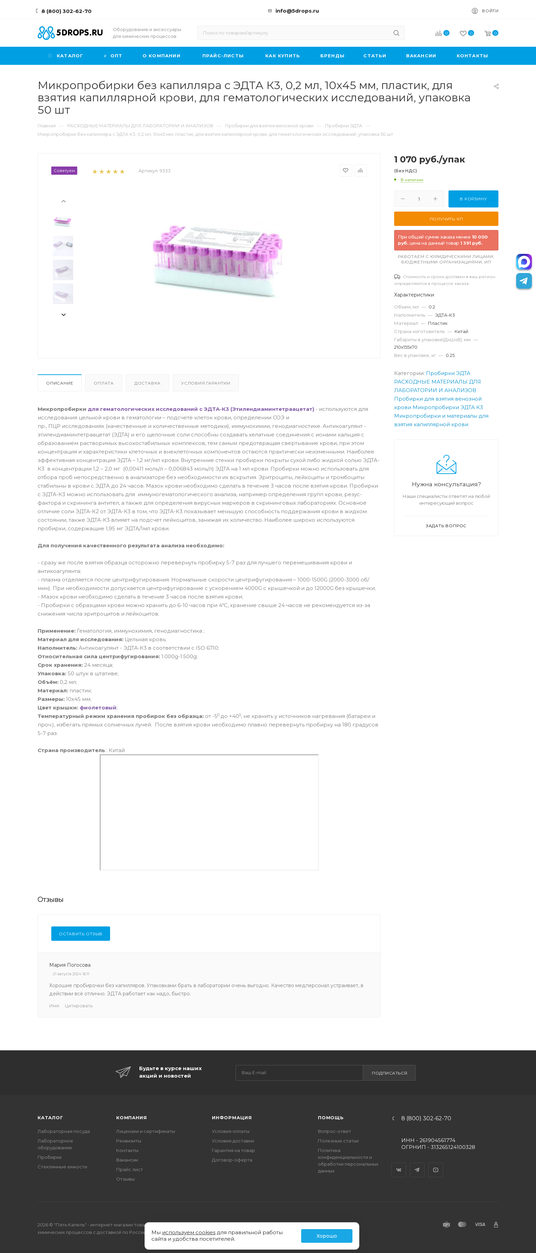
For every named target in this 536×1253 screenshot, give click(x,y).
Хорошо (327, 1236)
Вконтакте (399, 1164)
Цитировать (79, 1005)
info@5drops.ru (297, 11)
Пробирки (50, 1157)
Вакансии (127, 1160)
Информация (232, 1117)
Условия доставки (233, 1140)
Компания (131, 1117)
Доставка (147, 383)
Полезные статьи (338, 1140)
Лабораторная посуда (64, 1131)
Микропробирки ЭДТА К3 (448, 407)
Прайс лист (129, 1169)
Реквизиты (128, 1140)
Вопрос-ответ (334, 1131)
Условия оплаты (231, 1131)
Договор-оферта (232, 1160)
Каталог (50, 1117)
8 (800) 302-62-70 (66, 11)
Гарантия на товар (233, 1150)
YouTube (436, 1164)
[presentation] (63, 200)
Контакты (127, 1150)
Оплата (104, 383)
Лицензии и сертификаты (145, 1131)
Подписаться (389, 1073)
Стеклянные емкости (62, 1166)
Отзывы (125, 1179)
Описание (59, 383)
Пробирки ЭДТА (448, 373)
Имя (54, 1005)
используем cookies (188, 1232)
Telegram (417, 1164)
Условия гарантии (205, 383)
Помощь (331, 1117)
